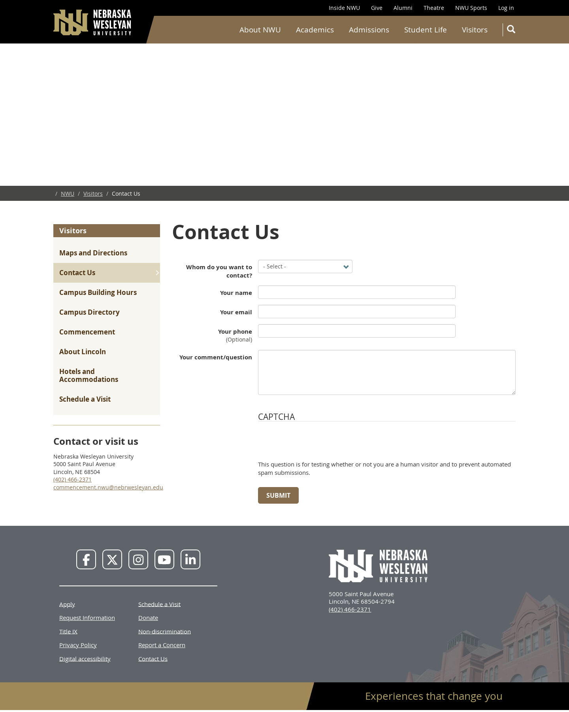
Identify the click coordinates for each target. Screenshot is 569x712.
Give (376, 7)
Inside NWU (344, 7)
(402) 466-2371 (72, 479)
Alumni (403, 7)
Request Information (87, 617)
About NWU (260, 30)
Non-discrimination (164, 631)
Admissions (369, 30)
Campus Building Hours (98, 292)
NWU (67, 193)
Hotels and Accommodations (88, 375)
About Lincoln (82, 351)
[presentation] (318, 444)
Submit (278, 495)
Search (512, 30)
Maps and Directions (93, 252)
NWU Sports (471, 7)
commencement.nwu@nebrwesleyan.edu (108, 487)
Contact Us (77, 272)
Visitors (475, 30)
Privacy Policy (78, 645)
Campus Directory (89, 312)
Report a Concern (161, 645)
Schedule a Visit (85, 399)
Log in (506, 7)
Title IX (68, 631)
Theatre (434, 7)
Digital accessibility (85, 658)
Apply (67, 604)
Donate (148, 617)
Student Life (425, 30)
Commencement (87, 331)
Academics (315, 30)
